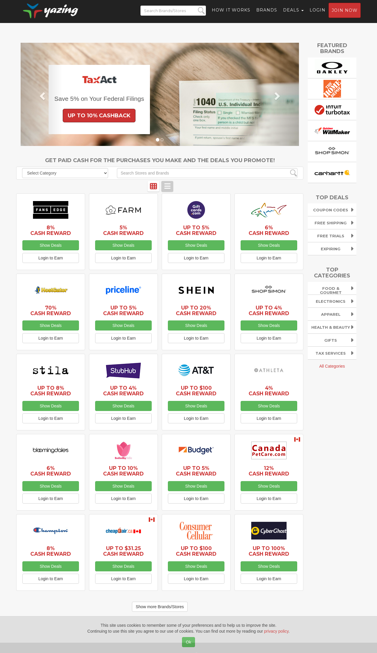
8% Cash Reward (50, 230)
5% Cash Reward (123, 230)
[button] (41, 94)
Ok (188, 642)
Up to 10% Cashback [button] (99, 115)
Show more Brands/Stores (160, 606)
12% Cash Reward (269, 471)
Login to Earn (50, 258)
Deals (293, 13)
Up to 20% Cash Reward (196, 310)
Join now (345, 13)
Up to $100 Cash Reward (196, 391)
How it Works (231, 13)
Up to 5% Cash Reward (196, 230)
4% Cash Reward (269, 391)
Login (317, 13)
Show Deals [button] (51, 245)
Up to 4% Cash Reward (269, 310)
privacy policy (276, 631)
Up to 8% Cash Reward (50, 391)
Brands (266, 13)
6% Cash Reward (269, 230)
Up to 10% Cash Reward (123, 471)
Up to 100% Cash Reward (269, 551)
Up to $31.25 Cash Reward (123, 551)
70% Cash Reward (50, 310)
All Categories (332, 366)
